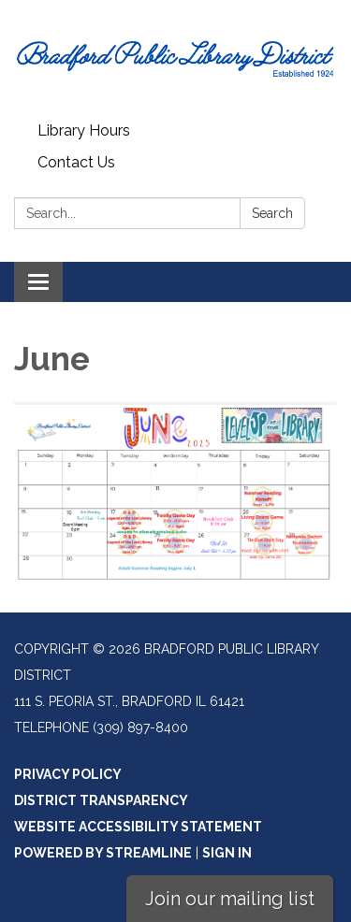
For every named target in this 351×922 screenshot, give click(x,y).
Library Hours (83, 130)
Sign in (227, 852)
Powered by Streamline (103, 852)
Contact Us (76, 162)
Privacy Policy (68, 774)
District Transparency (101, 800)
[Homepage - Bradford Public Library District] (175, 57)
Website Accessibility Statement (138, 826)
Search (272, 213)
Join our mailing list (229, 898)
